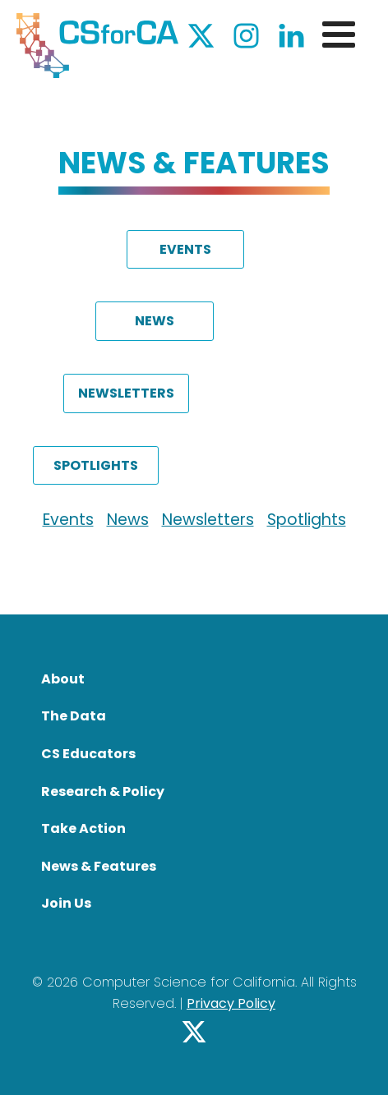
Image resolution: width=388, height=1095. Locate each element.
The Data (73, 715)
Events (68, 519)
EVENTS (185, 249)
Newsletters (208, 519)
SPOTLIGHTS (95, 465)
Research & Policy (102, 791)
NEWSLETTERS (126, 393)
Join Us (66, 903)
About (63, 678)
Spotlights (306, 519)
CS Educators (88, 753)
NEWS (154, 320)
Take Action (83, 828)
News (128, 519)
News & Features (98, 866)
